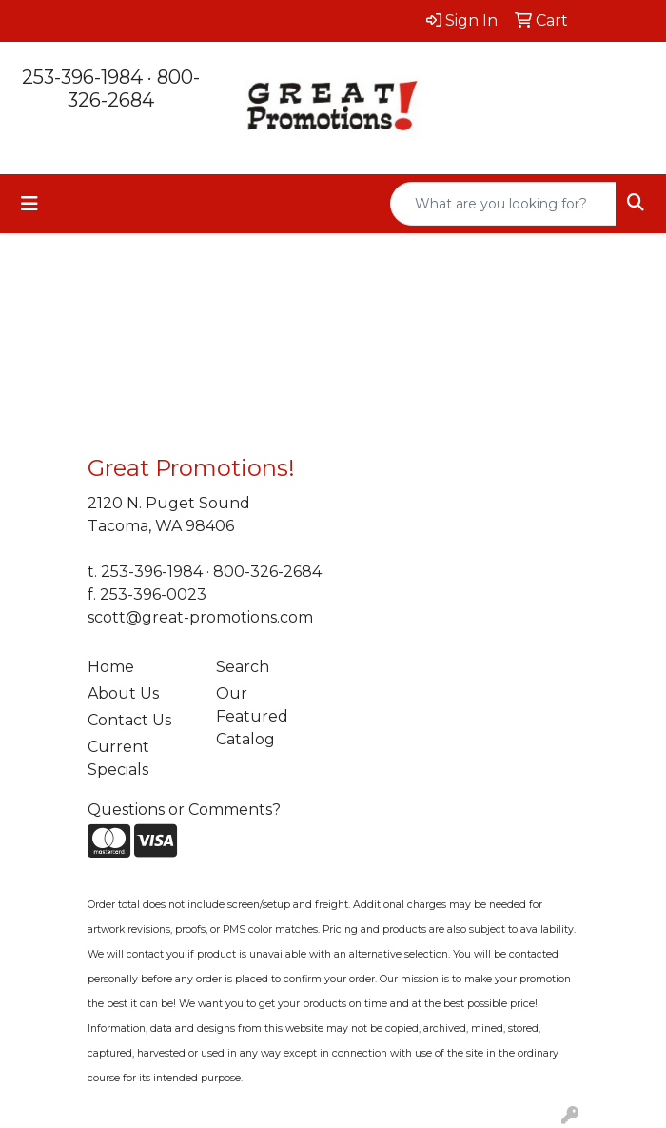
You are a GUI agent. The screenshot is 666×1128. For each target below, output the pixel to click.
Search (242, 667)
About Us (123, 693)
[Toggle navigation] (29, 203)
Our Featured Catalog (252, 716)
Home (111, 667)
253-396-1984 (82, 77)
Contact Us (129, 720)
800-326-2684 (134, 88)
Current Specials (118, 758)
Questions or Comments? (184, 810)
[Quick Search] (503, 204)
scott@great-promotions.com (200, 617)
